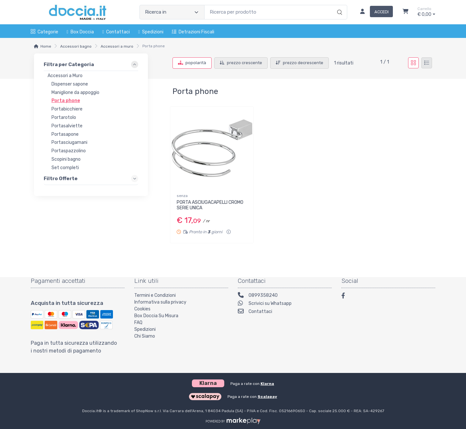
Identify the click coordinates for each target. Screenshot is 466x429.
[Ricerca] (338, 5)
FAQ (138, 322)
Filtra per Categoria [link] (69, 64)
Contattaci (116, 32)
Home (45, 46)
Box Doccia (80, 32)
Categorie (44, 32)
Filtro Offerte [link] (61, 178)
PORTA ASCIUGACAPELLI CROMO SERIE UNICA (210, 205)
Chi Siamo (144, 336)
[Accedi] (374, 12)
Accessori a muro (117, 46)
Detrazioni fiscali (193, 32)
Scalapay (267, 396)
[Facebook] (346, 297)
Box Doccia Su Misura (156, 316)
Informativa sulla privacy (160, 302)
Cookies (142, 309)
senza (182, 195)
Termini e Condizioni (155, 295)
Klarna (267, 383)
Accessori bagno (76, 46)
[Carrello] (405, 12)
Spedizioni (150, 32)
